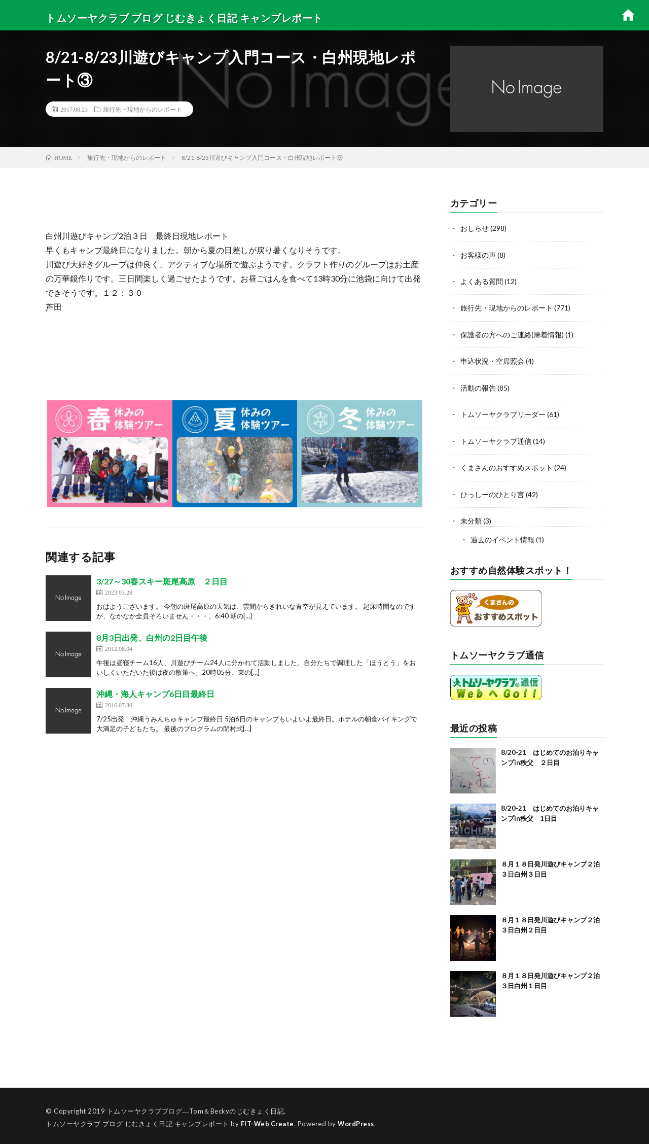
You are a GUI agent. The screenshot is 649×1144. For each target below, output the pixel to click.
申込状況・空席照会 (492, 360)
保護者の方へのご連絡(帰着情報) (512, 333)
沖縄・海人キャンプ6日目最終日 (155, 694)
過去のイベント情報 (502, 537)
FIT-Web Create (268, 1121)
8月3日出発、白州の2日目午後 (151, 637)
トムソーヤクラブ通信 (495, 439)
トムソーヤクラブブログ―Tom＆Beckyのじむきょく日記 (195, 1108)
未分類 (471, 518)
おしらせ (474, 228)
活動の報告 (478, 386)
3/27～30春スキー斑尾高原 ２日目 (162, 581)
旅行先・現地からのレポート (142, 109)
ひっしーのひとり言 (492, 492)
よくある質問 (481, 280)
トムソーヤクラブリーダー (503, 412)
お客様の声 (478, 254)
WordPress (358, 1121)
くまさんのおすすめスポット (506, 465)
